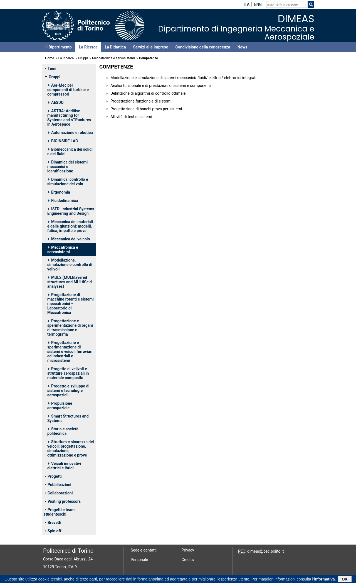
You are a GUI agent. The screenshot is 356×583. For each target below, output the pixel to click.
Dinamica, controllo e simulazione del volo (67, 181)
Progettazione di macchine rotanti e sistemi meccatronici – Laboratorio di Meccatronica (70, 303)
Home (49, 58)
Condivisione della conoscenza (202, 47)
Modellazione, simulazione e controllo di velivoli (69, 264)
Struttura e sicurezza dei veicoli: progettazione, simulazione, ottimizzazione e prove (70, 448)
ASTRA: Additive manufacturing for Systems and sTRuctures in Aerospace (69, 117)
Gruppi (83, 58)
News (242, 47)
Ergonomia (59, 192)
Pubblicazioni (58, 484)
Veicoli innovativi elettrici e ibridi (64, 465)
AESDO (56, 102)
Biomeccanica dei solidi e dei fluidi (70, 151)
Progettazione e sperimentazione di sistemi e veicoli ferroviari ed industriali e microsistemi (69, 351)
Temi (50, 68)
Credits (188, 559)
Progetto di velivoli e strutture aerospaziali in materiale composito (68, 373)
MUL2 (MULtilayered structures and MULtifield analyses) (69, 282)
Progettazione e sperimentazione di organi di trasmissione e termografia (70, 327)
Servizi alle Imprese (150, 47)
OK (345, 579)
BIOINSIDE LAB (63, 141)
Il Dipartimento (58, 47)
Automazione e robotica (70, 132)
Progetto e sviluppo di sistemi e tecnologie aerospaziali (68, 390)
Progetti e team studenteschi (59, 512)
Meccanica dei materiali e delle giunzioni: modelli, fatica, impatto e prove (70, 226)
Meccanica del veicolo (69, 239)
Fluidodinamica (63, 200)
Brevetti (53, 522)
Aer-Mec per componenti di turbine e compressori (68, 89)
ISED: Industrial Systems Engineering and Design (70, 211)
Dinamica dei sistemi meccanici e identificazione (67, 166)
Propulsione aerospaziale (59, 405)
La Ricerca (88, 47)
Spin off (53, 531)
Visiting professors (63, 501)
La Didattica (115, 47)
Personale (139, 559)
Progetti (53, 476)
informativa (324, 579)
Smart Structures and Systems (68, 418)
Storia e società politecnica (62, 431)
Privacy (188, 550)
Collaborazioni (59, 493)
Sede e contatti (144, 550)
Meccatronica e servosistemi (113, 58)
